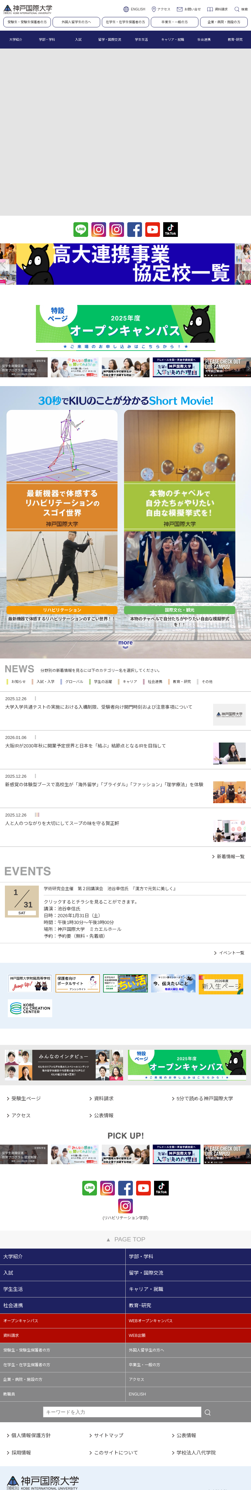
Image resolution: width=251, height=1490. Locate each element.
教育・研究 (182, 611)
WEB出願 (137, 1265)
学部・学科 (141, 1186)
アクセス (163, 9)
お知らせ (18, 611)
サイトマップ (108, 1365)
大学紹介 (13, 1186)
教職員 (9, 1324)
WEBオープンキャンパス (151, 1250)
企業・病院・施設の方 (224, 22)
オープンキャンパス (20, 1250)
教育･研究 (140, 1235)
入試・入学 (46, 611)
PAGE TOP (126, 1168)
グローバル (74, 611)
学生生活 (13, 1219)
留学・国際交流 (146, 1202)
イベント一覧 (231, 882)
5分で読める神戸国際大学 (205, 1028)
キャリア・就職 (146, 1219)
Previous (4, 265)
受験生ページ (26, 1028)
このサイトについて (116, 1382)
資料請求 (221, 9)
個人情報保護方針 (31, 1365)
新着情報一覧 (230, 785)
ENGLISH (138, 9)
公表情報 (104, 1045)
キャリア (130, 611)
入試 (8, 1202)
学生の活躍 (103, 611)
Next (246, 265)
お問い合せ (192, 9)
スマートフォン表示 (139, 1470)
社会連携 (155, 611)
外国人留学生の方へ (76, 22)
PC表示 (94, 1470)
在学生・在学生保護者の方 (125, 22)
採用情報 (21, 1382)
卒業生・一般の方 (175, 22)
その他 (207, 611)
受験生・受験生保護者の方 (27, 22)
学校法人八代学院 (196, 1382)
